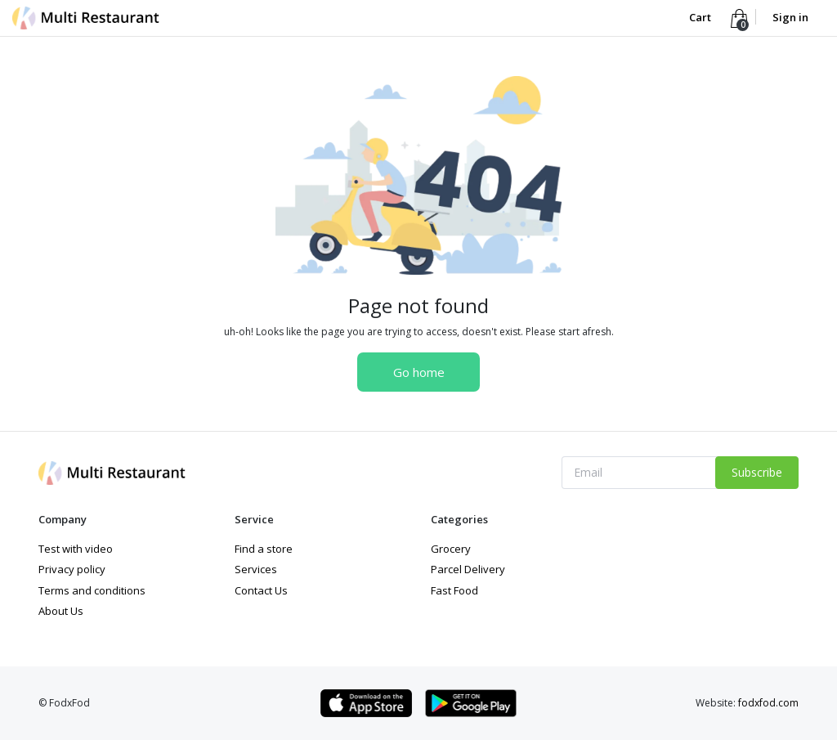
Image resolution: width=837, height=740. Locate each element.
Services (256, 569)
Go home (419, 372)
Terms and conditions (91, 590)
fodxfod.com (768, 703)
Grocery (451, 548)
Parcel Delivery (468, 569)
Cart (701, 17)
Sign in (790, 17)
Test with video (75, 548)
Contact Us (261, 590)
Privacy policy (71, 569)
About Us (60, 610)
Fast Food (454, 590)
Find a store (264, 548)
